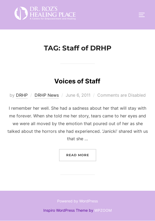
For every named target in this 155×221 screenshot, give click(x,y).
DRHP (22, 95)
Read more (81, 154)
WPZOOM (103, 210)
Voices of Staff (77, 81)
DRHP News (47, 95)
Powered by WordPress (77, 201)
